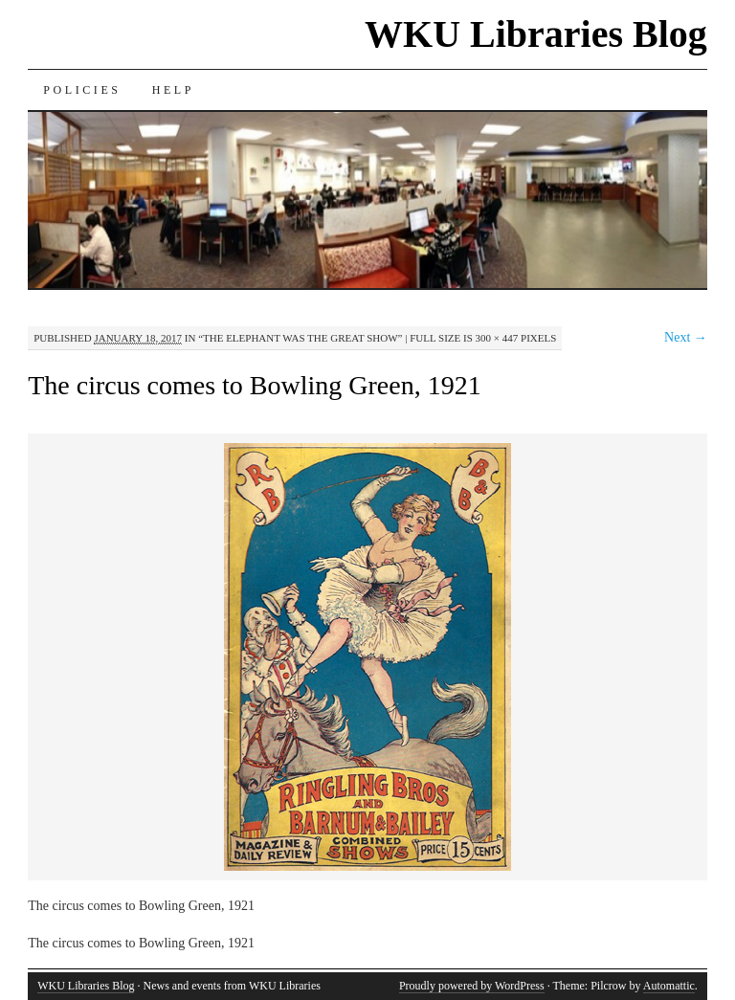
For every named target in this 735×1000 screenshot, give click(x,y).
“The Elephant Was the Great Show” (300, 338)
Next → (685, 337)
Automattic (669, 985)
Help (173, 90)
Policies (82, 90)
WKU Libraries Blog (536, 34)
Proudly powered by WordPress (472, 985)
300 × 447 (497, 338)
